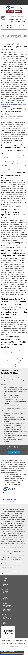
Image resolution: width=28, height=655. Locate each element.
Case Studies (5, 591)
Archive (4, 581)
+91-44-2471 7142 (9, 501)
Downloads (5, 593)
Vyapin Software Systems (21, 25)
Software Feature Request (8, 606)
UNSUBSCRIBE (12, 642)
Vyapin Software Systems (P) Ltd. (13, 643)
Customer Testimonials (7, 618)
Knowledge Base (6, 594)
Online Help (5, 597)
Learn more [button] (12, 652)
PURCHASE (8, 640)
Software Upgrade (6, 610)
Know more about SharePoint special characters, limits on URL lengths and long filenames (14, 104)
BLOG (17, 640)
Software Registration (7, 609)
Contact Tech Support (7, 605)
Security (4, 583)
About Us (4, 623)
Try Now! (14, 452)
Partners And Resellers (7, 619)
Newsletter (5, 596)
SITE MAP (17, 642)
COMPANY (3, 640)
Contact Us (5, 622)
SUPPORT (4, 603)
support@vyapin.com (10, 499)
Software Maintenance (7, 607)
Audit (4, 585)
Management (5, 584)
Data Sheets (5, 592)
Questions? (10, 11)
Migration (4, 580)
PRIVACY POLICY (23, 640)
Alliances (4, 616)
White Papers (5, 599)
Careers (4, 621)
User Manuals (5, 598)
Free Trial (18, 11)
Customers (5, 617)
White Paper (4, 25)
